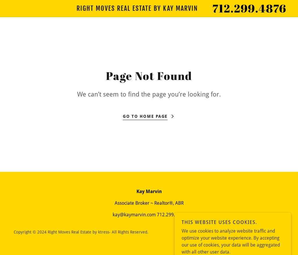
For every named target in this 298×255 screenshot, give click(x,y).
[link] (137, 9)
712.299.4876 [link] (249, 8)
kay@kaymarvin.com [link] (134, 214)
